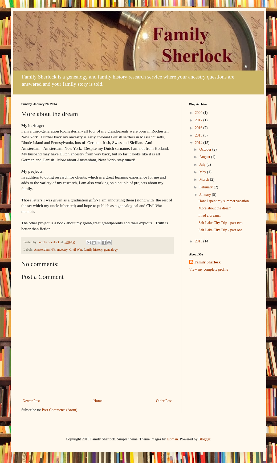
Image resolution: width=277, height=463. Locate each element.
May (203, 172)
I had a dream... (210, 215)
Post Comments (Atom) (59, 410)
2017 (199, 120)
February (206, 187)
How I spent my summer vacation (223, 201)
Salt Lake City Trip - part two (220, 223)
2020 (199, 113)
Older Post (164, 401)
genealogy (111, 249)
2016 (199, 128)
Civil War (75, 249)
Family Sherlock (207, 262)
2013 (199, 241)
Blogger (204, 439)
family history (93, 249)
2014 (199, 143)
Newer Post (31, 401)
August (205, 157)
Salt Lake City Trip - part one (220, 230)
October (205, 149)
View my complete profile (208, 269)
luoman (172, 439)
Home (98, 401)
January (205, 195)
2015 (199, 135)
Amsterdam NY (44, 249)
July (202, 165)
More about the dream (214, 208)
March (204, 179)
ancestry (61, 249)
